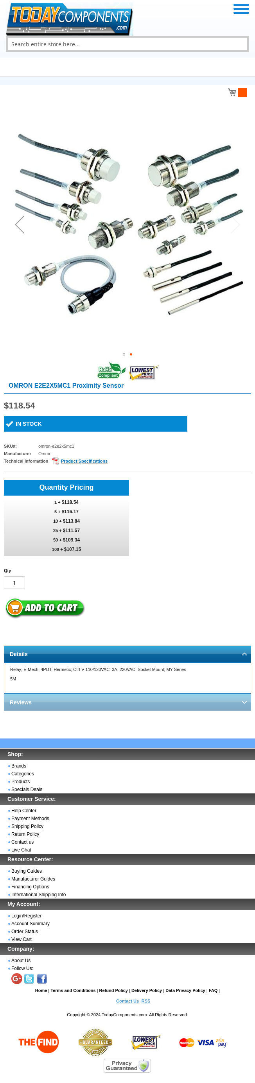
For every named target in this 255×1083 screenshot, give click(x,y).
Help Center (23, 810)
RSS (146, 1001)
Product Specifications (84, 461)
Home (41, 990)
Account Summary (30, 923)
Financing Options (30, 887)
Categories (22, 774)
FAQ (213, 990)
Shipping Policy (27, 826)
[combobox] (127, 44)
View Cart (21, 939)
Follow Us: (22, 968)
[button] (19, 224)
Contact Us (127, 1001)
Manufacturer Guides (33, 879)
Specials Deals (26, 789)
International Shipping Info (38, 894)
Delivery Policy (146, 990)
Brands (18, 766)
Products (20, 781)
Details (19, 654)
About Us (21, 960)
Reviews (21, 702)
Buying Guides (26, 871)
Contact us (22, 842)
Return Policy (25, 834)
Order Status (24, 931)
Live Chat (21, 850)
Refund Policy (113, 990)
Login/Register (26, 916)
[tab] (127, 653)
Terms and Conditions (72, 990)
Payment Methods (30, 818)
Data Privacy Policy (185, 990)
